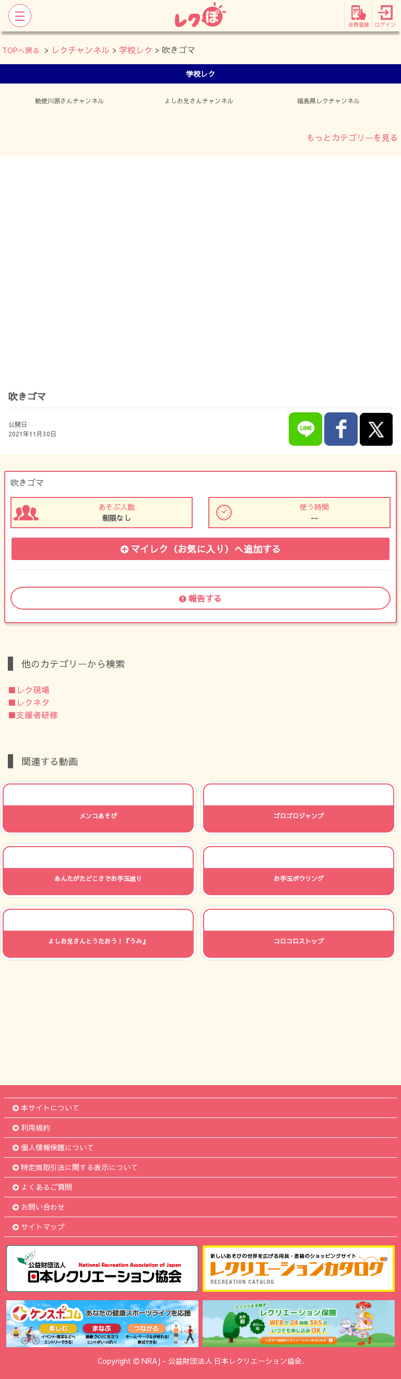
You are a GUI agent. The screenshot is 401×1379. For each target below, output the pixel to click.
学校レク (135, 49)
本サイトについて (46, 1107)
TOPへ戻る (21, 50)
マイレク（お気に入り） (201, 548)
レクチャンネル (80, 49)
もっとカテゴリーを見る (352, 137)
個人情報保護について (53, 1147)
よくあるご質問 (42, 1187)
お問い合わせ (39, 1207)
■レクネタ (29, 702)
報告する (200, 598)
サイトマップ (39, 1226)
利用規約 (31, 1127)
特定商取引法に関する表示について (75, 1167)
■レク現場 (29, 689)
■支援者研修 (33, 714)
